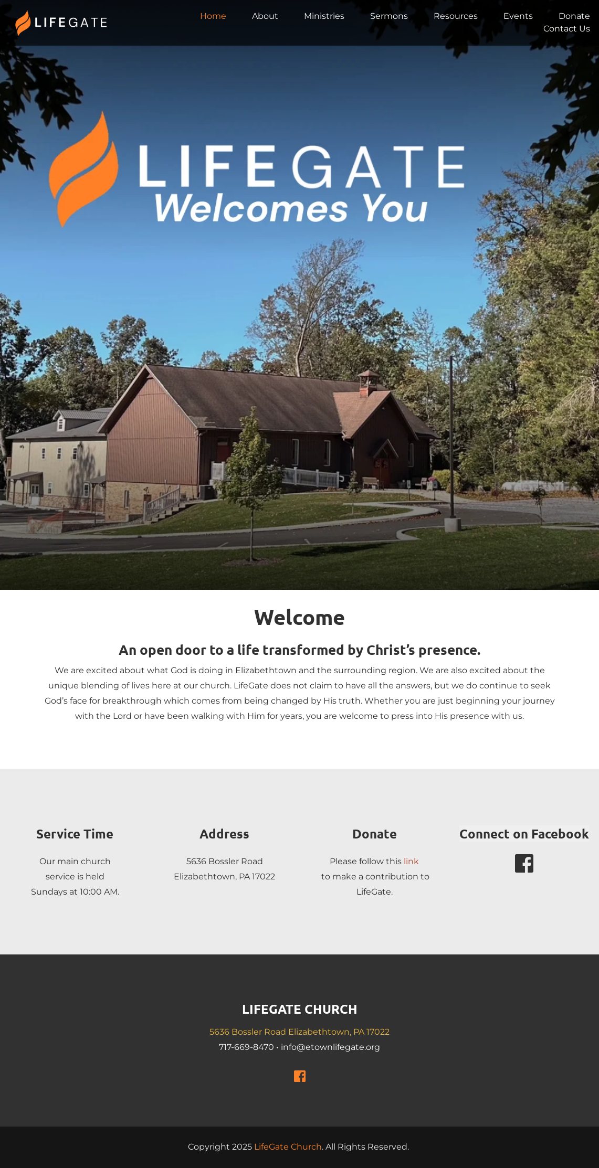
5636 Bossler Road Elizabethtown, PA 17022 (299, 1032)
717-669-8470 (246, 1047)
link (411, 861)
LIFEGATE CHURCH (300, 1009)
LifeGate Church (288, 1147)
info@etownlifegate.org (330, 1047)
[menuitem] (213, 16)
